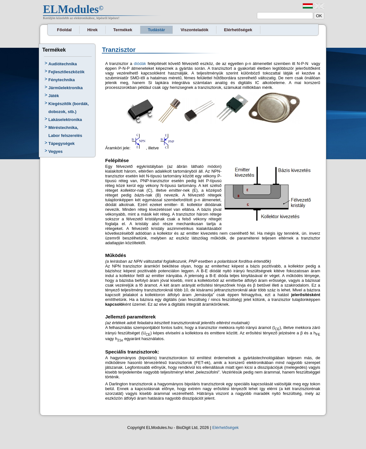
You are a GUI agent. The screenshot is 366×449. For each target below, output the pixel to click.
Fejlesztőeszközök (66, 71)
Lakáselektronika (65, 119)
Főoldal (64, 29)
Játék (53, 95)
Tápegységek (61, 143)
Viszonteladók (194, 29)
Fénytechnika (61, 79)
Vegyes (55, 151)
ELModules (71, 9)
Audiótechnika (62, 63)
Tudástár (156, 29)
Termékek (122, 29)
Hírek (92, 29)
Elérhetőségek (238, 29)
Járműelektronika (65, 87)
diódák (140, 63)
